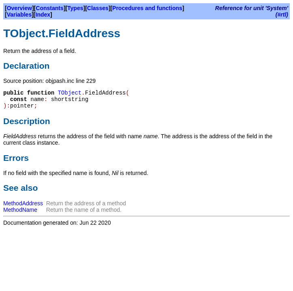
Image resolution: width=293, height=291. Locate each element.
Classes (98, 8)
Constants (49, 8)
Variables (19, 14)
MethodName (20, 210)
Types (75, 8)
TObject (69, 93)
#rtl (282, 14)
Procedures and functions (147, 8)
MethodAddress (23, 203)
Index (43, 14)
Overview (19, 8)
